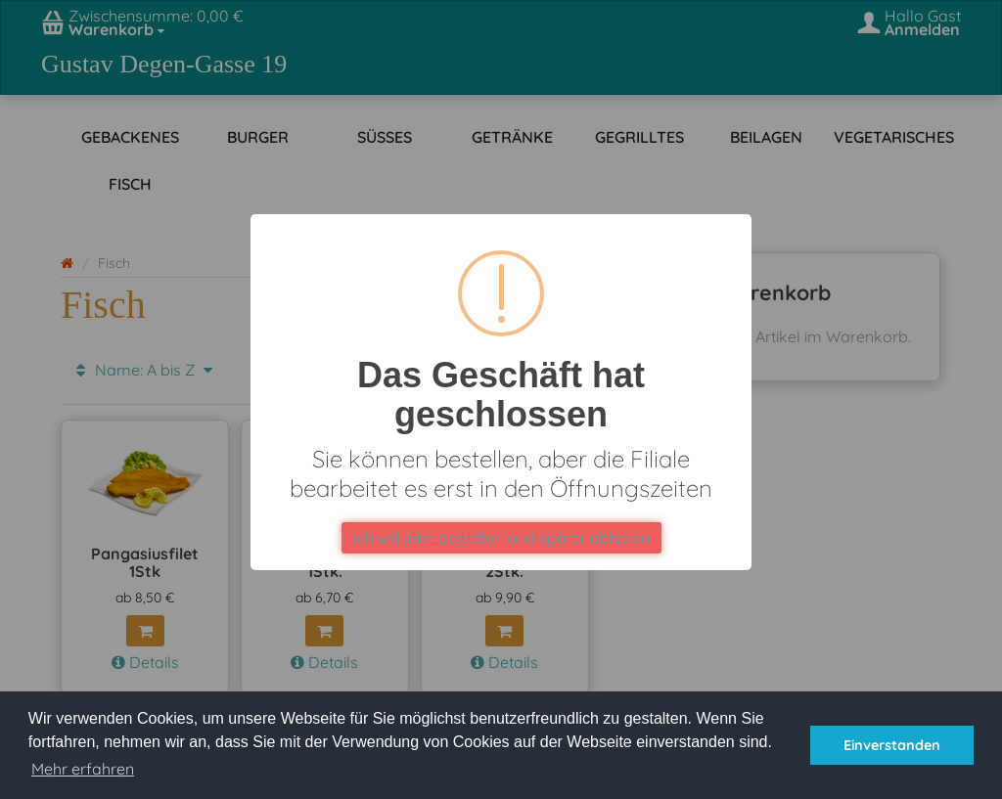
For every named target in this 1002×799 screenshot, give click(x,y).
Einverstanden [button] (891, 745)
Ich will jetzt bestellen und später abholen (501, 538)
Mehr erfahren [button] (82, 768)
